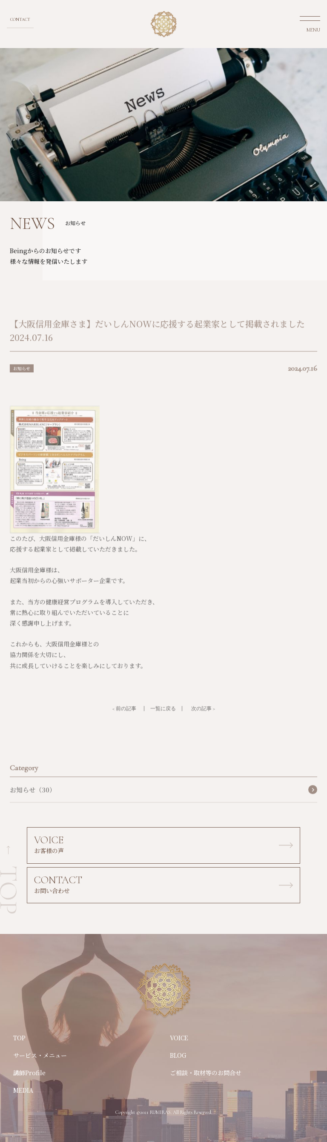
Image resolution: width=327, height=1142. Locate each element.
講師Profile (29, 1072)
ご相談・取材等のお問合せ (205, 1072)
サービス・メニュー (40, 1055)
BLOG (178, 1055)
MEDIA (23, 1090)
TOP (19, 1038)
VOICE (179, 1038)
